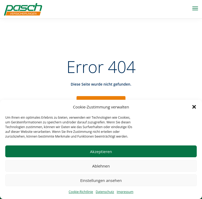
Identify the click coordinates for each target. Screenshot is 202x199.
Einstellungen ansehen (101, 180)
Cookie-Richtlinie (81, 192)
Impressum (125, 192)
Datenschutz (105, 192)
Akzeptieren (101, 151)
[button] (194, 106)
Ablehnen (101, 166)
